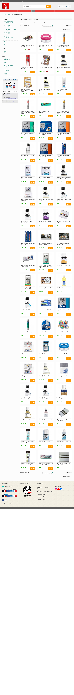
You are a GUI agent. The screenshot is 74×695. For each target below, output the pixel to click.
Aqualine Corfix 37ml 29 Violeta (45, 221)
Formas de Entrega (41, 494)
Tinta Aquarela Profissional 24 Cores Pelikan (64, 332)
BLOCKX (6, 58)
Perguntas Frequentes (41, 496)
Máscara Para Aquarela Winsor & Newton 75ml (45, 376)
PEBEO (5, 66)
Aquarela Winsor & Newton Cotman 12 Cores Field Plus (46, 134)
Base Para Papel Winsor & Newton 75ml (63, 68)
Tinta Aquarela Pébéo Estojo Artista (45, 67)
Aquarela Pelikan (7, 34)
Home (4, 14)
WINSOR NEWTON (8, 76)
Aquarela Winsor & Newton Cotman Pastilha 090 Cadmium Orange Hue (63, 134)
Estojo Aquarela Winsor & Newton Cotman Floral (27, 376)
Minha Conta (5, 1)
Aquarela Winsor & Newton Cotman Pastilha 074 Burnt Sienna (46, 156)
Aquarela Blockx (7, 25)
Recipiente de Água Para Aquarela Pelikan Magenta (45, 46)
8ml (5, 44)
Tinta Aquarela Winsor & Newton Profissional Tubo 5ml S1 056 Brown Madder (28, 112)
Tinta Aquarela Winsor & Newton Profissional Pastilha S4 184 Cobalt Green (45, 266)
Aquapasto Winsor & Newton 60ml (27, 155)
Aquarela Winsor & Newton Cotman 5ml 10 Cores (63, 156)
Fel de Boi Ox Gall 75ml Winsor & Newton (27, 310)
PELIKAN (6, 67)
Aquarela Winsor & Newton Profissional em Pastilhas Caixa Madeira (27, 90)
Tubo (5, 52)
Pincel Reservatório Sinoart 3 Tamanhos (62, 90)
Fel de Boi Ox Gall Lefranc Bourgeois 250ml (64, 288)
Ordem (64, 29)
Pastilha (5, 51)
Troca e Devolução (41, 497)
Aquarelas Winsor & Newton (9, 22)
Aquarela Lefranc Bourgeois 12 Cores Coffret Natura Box (46, 288)
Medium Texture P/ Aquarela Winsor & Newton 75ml (46, 200)
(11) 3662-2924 (27, 4)
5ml (5, 43)
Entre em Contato (27, 1)
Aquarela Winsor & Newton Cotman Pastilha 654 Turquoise (63, 310)
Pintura (8, 14)
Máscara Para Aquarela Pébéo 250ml (64, 441)
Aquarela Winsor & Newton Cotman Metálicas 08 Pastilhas (46, 244)
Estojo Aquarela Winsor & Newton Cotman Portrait (27, 354)
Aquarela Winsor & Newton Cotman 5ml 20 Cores (28, 244)
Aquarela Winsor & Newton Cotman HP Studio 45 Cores (28, 266)
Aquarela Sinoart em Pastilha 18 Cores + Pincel (45, 112)
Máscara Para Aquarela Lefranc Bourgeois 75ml (45, 354)
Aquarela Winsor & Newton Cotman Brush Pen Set (28, 200)
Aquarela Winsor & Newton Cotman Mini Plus (46, 332)
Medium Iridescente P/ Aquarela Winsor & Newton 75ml (27, 222)
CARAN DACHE (7, 59)
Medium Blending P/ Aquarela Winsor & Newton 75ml (64, 200)
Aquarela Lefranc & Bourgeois (10, 29)
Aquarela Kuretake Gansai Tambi (10, 24)
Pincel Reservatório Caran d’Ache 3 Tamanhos (27, 68)
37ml (5, 41)
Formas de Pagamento (6, 503)
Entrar (19, 1)
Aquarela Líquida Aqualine (9, 37)
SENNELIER (6, 72)
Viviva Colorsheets (7, 30)
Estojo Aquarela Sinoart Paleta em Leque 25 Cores (27, 46)
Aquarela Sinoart (7, 33)
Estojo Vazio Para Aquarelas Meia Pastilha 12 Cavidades (63, 420)
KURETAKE (6, 63)
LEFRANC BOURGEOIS (8, 65)
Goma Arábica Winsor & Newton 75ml (28, 419)
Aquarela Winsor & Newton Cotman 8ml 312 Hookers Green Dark (28, 332)
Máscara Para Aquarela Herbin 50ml (46, 419)
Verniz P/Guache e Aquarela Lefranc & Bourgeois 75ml (64, 398)
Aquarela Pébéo (7, 32)
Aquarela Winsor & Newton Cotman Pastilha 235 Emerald (28, 134)
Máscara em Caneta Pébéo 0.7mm (45, 309)
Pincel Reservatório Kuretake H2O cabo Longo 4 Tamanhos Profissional (28, 442)
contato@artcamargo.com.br (47, 491)
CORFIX (5, 61)
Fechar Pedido (13, 1)
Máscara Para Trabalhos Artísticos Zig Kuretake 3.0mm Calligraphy (46, 464)
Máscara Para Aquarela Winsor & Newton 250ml (45, 90)
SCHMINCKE (6, 70)
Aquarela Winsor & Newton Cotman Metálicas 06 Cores (63, 244)
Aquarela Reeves (7, 36)
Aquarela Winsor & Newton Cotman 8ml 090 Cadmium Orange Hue (63, 46)
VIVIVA (5, 74)
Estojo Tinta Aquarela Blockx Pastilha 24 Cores (64, 222)
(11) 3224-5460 (34, 4)
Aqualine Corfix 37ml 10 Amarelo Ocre (64, 265)
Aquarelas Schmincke (8, 26)
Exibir (67, 25)
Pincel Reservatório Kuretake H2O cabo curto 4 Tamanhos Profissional (28, 464)
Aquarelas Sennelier (8, 28)
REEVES (5, 69)
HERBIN (5, 62)
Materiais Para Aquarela (8, 21)
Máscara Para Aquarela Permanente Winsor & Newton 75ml (64, 178)
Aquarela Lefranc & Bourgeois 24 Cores (45, 178)
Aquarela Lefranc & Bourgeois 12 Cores (27, 178)
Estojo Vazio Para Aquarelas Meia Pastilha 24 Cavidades (63, 464)
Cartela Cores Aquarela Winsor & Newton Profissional (63, 376)
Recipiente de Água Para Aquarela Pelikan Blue (63, 354)
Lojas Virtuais (10, 508)
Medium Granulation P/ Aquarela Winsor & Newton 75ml (27, 398)
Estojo (5, 50)
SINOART (6, 73)
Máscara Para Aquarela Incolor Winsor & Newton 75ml (45, 398)
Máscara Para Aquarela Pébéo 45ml (46, 441)
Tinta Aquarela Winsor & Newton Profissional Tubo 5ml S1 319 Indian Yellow (63, 112)
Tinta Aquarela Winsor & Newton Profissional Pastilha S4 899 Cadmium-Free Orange (27, 288)
